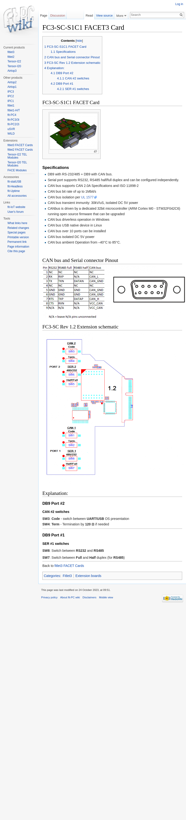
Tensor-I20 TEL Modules (17, 164)
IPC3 (10, 91)
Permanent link (17, 242)
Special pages (16, 232)
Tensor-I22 (14, 61)
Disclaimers (89, 597)
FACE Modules (17, 170)
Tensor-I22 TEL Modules (17, 156)
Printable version (18, 237)
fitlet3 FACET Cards (69, 566)
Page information (18, 246)
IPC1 (10, 101)
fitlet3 (10, 52)
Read (89, 15)
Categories (52, 576)
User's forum (15, 212)
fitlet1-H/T (13, 110)
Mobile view (106, 597)
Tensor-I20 (14, 66)
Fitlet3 (67, 576)
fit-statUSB (14, 181)
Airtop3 (12, 70)
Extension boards (88, 576)
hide (79, 40)
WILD (11, 133)
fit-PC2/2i (13, 124)
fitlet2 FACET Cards (20, 149)
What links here (17, 223)
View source (104, 15)
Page (43, 15)
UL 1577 (87, 197)
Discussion (57, 15)
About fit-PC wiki (70, 597)
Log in (179, 4)
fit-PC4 (11, 115)
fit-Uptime (13, 191)
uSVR (11, 129)
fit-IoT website (16, 207)
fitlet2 (10, 57)
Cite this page (16, 251)
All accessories (17, 195)
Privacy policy (49, 597)
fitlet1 (10, 105)
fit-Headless (15, 186)
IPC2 (10, 96)
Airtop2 (12, 82)
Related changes (18, 228)
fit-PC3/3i (13, 119)
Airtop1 (12, 87)
